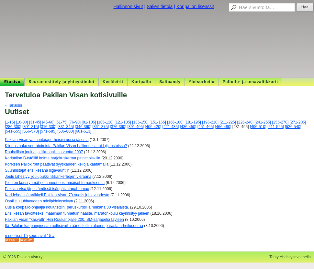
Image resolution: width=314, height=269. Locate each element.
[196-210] (210, 122)
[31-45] (35, 122)
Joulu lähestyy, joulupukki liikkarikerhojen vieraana (48, 176)
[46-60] (48, 122)
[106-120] (105, 122)
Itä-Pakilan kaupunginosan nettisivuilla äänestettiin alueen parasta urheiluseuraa (74, 225)
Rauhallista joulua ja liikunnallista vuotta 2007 (44, 152)
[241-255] (263, 122)
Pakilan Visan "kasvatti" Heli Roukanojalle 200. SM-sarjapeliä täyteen (64, 219)
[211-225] (227, 122)
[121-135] (123, 122)
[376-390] (118, 126)
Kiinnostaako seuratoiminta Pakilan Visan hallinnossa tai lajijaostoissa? (66, 146)
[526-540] (293, 126)
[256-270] (280, 122)
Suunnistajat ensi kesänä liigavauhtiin (37, 170)
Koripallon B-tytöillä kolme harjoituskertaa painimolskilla (52, 158)
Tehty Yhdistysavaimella (290, 257)
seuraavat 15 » (41, 235)
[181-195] (193, 122)
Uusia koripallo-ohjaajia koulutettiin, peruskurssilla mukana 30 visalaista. (67, 207)
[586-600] (65, 131)
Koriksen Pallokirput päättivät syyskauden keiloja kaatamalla (56, 164)
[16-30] (22, 122)
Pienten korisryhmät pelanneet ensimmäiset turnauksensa (55, 182)
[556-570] (30, 131)
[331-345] (65, 126)
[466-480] (223, 126)
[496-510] (258, 126)
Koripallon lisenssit (195, 6)
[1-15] (10, 122)
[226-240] (245, 122)
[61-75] (61, 122)
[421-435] (171, 126)
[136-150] (140, 122)
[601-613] (83, 131)
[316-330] (48, 126)
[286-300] (13, 126)
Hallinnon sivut (128, 6)
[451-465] (205, 126)
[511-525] (275, 126)
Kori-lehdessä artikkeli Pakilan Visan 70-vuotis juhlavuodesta (57, 195)
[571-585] (48, 131)
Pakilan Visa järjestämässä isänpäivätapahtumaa (47, 189)
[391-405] (135, 126)
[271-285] (298, 122)
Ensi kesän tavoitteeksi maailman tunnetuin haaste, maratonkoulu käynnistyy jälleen (77, 213)
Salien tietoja (160, 6)
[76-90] (75, 122)
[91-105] (89, 122)
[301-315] (30, 126)
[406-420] (153, 126)
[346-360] (83, 126)
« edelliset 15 (16, 235)
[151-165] (158, 122)
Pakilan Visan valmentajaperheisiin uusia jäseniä (47, 139)
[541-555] (13, 131)
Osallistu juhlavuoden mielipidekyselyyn (39, 201)
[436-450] (188, 126)
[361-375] (100, 126)
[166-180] (175, 122)
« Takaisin (13, 105)
